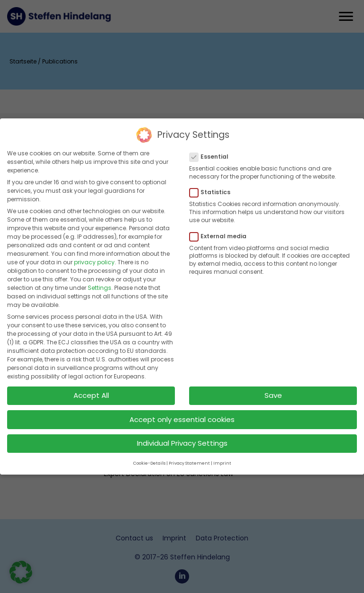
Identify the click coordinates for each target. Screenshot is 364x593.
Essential (212, 150)
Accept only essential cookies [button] (182, 413)
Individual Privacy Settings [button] (182, 437)
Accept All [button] (91, 390)
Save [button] (273, 390)
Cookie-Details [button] (149, 457)
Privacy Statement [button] (189, 457)
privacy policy (94, 256)
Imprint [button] (222, 457)
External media (221, 230)
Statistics (213, 186)
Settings (99, 282)
